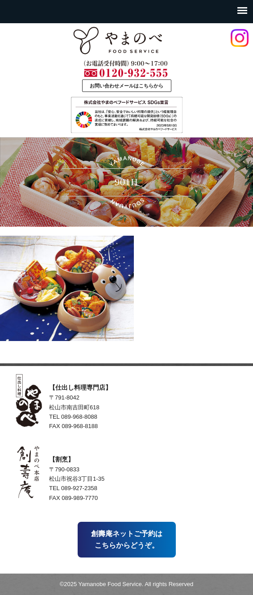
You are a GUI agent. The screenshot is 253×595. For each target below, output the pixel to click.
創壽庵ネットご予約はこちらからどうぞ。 (126, 539)
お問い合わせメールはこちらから (126, 85)
